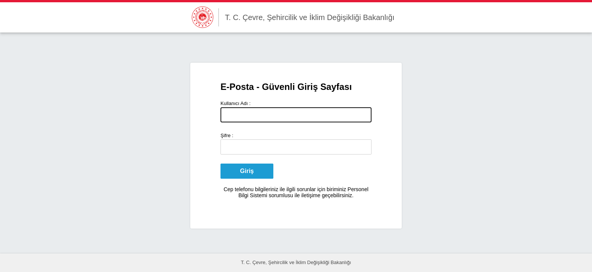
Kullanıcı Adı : (235, 103)
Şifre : (226, 135)
